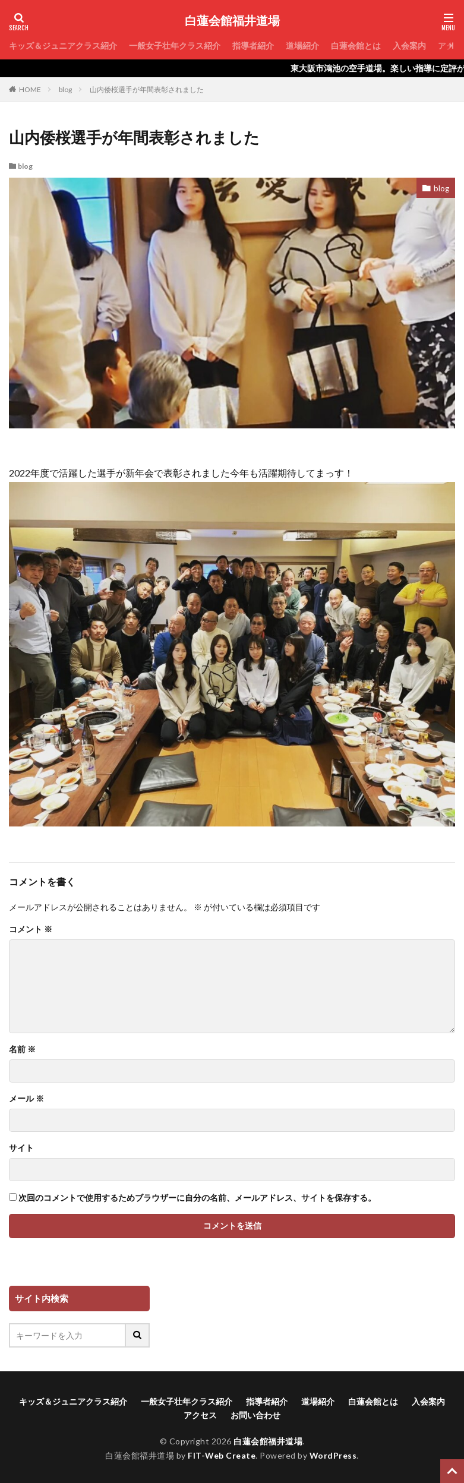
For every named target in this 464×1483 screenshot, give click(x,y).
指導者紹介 (253, 45)
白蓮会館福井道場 (232, 21)
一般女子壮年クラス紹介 (174, 45)
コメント (30, 929)
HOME (30, 89)
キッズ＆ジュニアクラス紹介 (63, 45)
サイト (21, 1148)
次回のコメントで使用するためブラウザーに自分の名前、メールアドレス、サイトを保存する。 (197, 1198)
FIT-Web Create (221, 1455)
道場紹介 (302, 45)
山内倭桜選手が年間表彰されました (147, 89)
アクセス (200, 1415)
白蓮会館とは (356, 45)
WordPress (334, 1455)
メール (26, 1098)
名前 (22, 1049)
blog (65, 89)
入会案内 (409, 45)
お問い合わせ (255, 1415)
